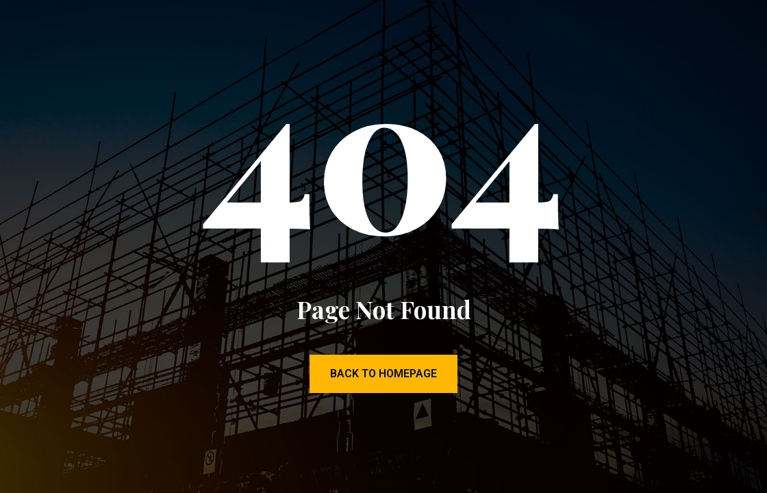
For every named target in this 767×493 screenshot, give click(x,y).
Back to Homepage (383, 373)
